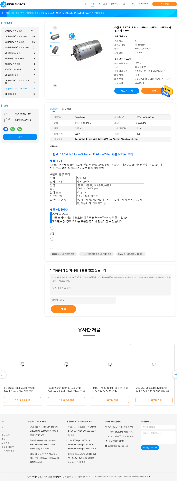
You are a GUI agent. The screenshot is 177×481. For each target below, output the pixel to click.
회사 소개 (5, 435)
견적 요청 (164, 4)
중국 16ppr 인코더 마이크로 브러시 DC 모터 (47, 476)
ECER (147, 476)
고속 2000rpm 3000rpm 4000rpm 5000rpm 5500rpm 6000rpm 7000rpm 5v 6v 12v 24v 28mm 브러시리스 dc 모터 (83, 445)
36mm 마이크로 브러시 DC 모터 (130, 254)
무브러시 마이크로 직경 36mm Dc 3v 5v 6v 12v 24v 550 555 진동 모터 (82, 431)
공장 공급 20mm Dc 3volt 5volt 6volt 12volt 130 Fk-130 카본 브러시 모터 (153, 391)
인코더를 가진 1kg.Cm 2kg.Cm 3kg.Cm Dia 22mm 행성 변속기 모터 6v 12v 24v (44, 431)
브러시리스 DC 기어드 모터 (20, 47)
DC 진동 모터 (20, 94)
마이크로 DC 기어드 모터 (20, 36)
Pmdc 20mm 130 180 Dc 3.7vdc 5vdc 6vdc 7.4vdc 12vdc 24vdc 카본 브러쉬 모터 (66, 391)
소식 (3, 439)
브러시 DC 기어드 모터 (20, 42)
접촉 (20, 137)
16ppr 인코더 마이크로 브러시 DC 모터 (96, 254)
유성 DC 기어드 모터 (20, 31)
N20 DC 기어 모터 (20, 69)
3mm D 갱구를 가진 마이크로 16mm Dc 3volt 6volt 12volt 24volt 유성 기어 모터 (43, 444)
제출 (63, 309)
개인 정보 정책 (8, 451)
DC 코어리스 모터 (20, 53)
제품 (3, 431)
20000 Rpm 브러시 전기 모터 (63, 254)
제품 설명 (66, 109)
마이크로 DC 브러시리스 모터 (20, 81)
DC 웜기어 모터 (20, 75)
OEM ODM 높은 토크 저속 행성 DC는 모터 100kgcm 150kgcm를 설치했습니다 (44, 458)
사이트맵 (5, 443)
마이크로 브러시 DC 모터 (20, 88)
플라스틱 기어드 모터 (20, 58)
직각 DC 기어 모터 (20, 64)
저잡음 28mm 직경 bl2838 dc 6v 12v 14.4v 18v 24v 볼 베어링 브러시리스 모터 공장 (82, 458)
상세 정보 (54, 109)
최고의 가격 (127, 90)
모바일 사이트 (7, 447)
